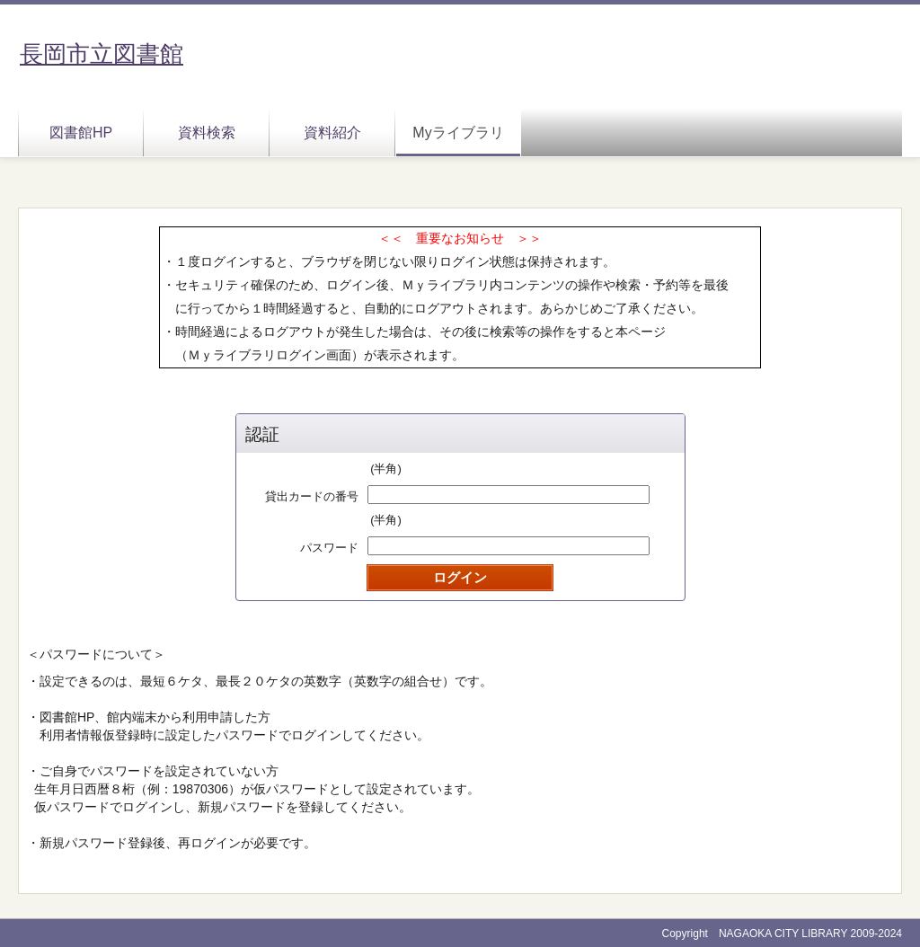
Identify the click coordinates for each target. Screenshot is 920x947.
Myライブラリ (457, 132)
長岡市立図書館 (101, 53)
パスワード (329, 547)
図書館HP (80, 132)
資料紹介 (332, 132)
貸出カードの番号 (311, 496)
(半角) (386, 468)
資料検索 (206, 132)
